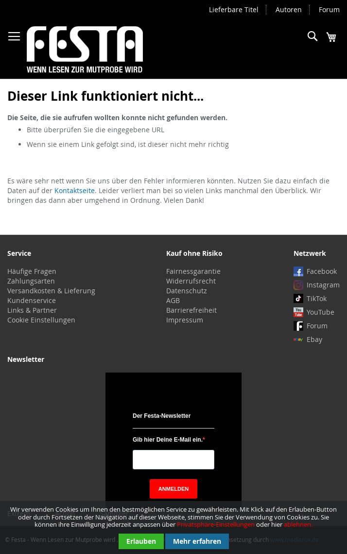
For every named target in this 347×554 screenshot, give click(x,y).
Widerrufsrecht (191, 281)
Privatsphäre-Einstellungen (216, 524)
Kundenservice (31, 300)
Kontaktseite (74, 190)
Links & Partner (32, 310)
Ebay (314, 339)
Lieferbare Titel (234, 9)
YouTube (320, 312)
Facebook (322, 271)
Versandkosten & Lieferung (51, 290)
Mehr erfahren (197, 541)
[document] (173, 527)
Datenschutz (186, 290)
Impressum (184, 319)
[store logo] (85, 49)
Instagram (323, 284)
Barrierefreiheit (191, 310)
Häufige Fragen (31, 271)
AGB (173, 300)
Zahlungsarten (31, 281)
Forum (329, 9)
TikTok (317, 298)
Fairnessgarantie (193, 271)
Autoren (289, 9)
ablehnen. (298, 524)
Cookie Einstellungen (41, 319)
